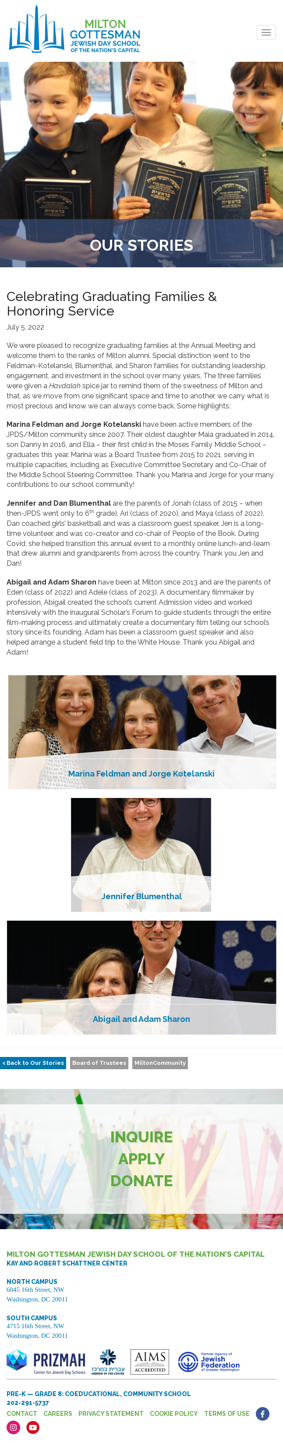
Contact (22, 1413)
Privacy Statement (111, 1413)
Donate (141, 1181)
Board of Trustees (99, 1063)
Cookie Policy (174, 1413)
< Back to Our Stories (33, 1063)
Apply (141, 1159)
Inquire (141, 1137)
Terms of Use (227, 1413)
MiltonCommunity (160, 1063)
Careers (57, 1413)
